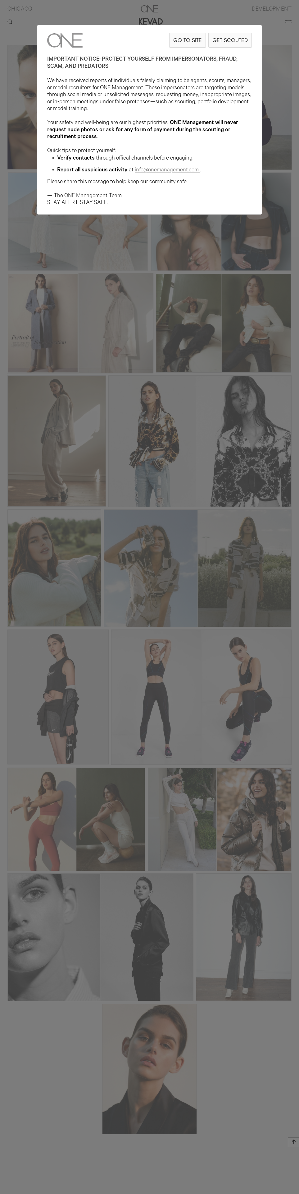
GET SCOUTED (230, 40)
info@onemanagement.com (167, 170)
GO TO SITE (187, 40)
